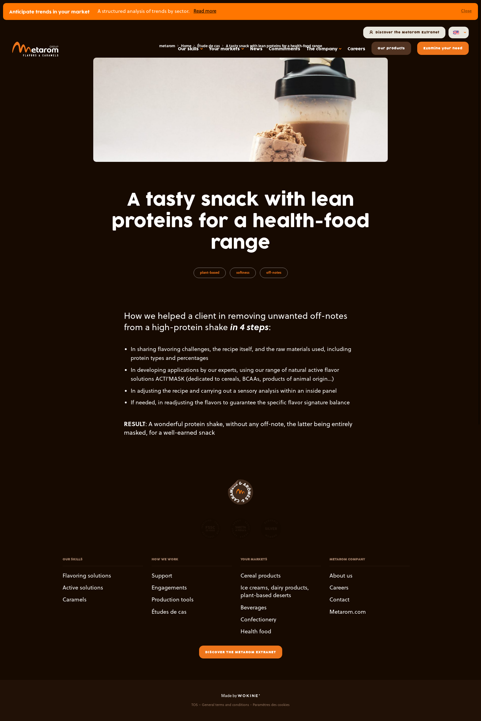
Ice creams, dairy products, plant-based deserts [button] (274, 591)
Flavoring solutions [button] (87, 575)
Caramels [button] (75, 600)
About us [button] (340, 575)
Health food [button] (255, 631)
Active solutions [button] (83, 587)
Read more (205, 11)
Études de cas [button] (169, 612)
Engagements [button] (169, 587)
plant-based (209, 272)
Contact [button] (339, 600)
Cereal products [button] (260, 575)
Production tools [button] (173, 600)
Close (466, 10)
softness (242, 272)
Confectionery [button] (258, 619)
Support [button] (162, 575)
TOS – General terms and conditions (220, 705)
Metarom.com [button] (347, 612)
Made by (240, 695)
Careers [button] (338, 587)
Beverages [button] (253, 607)
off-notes (273, 272)
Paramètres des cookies (271, 705)
